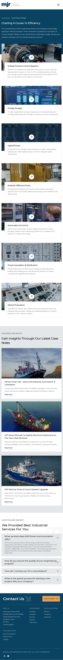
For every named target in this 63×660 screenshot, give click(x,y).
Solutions (32, 614)
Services (32, 617)
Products (32, 611)
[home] (11, 4)
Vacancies (47, 617)
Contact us (47, 614)
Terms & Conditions (9, 634)
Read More (9, 394)
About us (47, 611)
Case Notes (33, 622)
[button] (58, 4)
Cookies (5, 639)
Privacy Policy (7, 636)
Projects (32, 619)
